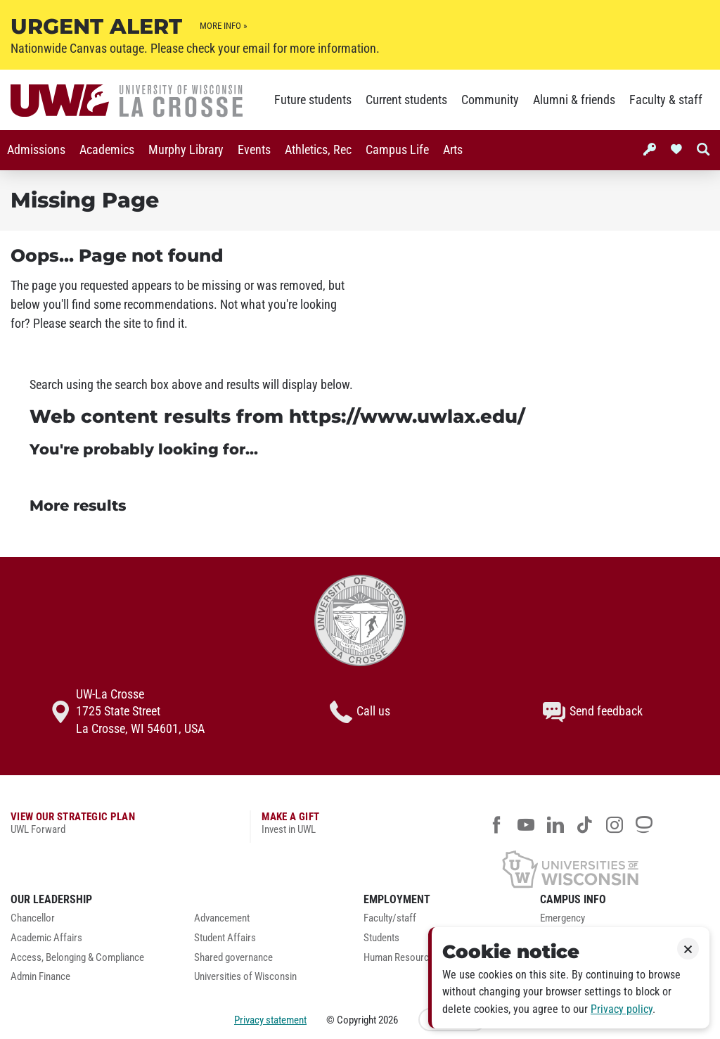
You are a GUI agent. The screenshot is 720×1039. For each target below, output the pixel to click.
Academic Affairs (46, 938)
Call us (360, 712)
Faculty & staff (665, 100)
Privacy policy (621, 1009)
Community (490, 100)
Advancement (222, 918)
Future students (313, 100)
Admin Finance (40, 977)
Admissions (36, 150)
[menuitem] (36, 150)
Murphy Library (186, 150)
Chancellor (33, 918)
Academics (106, 150)
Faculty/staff (390, 918)
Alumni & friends (574, 100)
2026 (388, 1020)
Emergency (562, 918)
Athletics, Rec (318, 150)
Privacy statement (270, 1020)
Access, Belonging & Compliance (77, 958)
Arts (453, 150)
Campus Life (397, 150)
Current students (406, 100)
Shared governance (233, 958)
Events (254, 150)
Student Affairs (225, 938)
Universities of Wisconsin (245, 977)
